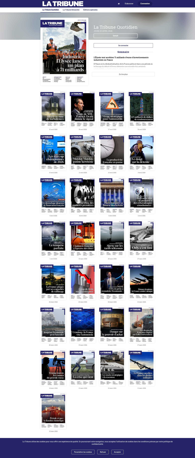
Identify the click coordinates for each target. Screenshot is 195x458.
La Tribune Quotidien (50, 10)
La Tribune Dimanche (71, 10)
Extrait (115, 36)
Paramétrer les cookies (83, 452)
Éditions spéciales (90, 10)
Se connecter (123, 45)
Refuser (103, 452)
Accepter (117, 452)
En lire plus (123, 74)
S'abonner (129, 3)
